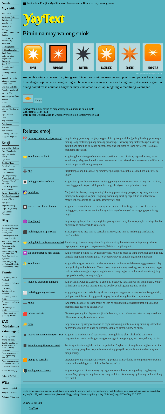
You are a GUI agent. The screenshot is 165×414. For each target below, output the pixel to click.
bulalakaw (33, 192)
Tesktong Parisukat (9, 50)
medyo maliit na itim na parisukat (45, 334)
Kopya (38, 100)
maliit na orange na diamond (43, 281)
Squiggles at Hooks (9, 78)
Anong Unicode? (8, 340)
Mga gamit (6, 202)
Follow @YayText (9, 376)
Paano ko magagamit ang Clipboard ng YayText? (10, 355)
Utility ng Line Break (10, 133)
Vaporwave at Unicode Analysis (10, 237)
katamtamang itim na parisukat (44, 345)
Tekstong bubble (8, 47)
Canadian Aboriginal (10, 90)
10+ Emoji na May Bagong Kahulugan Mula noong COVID (10, 244)
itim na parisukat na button (42, 206)
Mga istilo (8, 8)
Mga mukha (6, 106)
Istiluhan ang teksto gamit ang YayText (9, 314)
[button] (24, 4)
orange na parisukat (38, 359)
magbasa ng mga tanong (11, 366)
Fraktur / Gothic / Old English (10, 34)
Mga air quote (7, 130)
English (5, 388)
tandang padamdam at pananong (45, 138)
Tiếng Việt (15, 397)
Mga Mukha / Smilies (10, 148)
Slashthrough (7, 23)
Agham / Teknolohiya (10, 193)
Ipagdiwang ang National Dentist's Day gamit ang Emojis (10, 263)
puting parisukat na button (41, 181)
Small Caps (6, 53)
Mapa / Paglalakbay (9, 209)
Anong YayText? (8, 336)
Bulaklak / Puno (8, 163)
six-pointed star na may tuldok (44, 252)
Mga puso (5, 127)
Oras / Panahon (8, 172)
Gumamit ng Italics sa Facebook (10, 284)
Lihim (4, 117)
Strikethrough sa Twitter (8, 308)
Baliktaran (6, 43)
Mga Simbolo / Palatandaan (7, 213)
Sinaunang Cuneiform (10, 96)
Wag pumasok (7, 121)
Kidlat (4, 103)
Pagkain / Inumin (8, 166)
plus (30, 171)
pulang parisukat (36, 313)
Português (5, 397)
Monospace (6, 26)
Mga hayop (6, 160)
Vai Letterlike (7, 93)
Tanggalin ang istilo (9, 136)
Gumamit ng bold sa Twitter (10, 297)
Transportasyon (8, 169)
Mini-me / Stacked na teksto (10, 110)
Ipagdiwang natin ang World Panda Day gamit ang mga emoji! (10, 255)
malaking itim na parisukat (42, 231)
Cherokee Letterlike (9, 87)
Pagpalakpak (7, 124)
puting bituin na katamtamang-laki (46, 242)
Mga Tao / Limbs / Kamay (9, 155)
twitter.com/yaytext (81, 391)
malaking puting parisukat (41, 292)
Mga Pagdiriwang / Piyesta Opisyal (9, 176)
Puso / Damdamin (9, 151)
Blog (5, 220)
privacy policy (96, 394)
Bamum (5, 99)
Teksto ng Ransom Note (9, 74)
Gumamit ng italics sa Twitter (10, 303)
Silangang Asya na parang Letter (9, 82)
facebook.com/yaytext (103, 391)
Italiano (14, 393)
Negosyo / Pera (8, 199)
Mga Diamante (7, 114)
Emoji (6, 142)
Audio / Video (7, 190)
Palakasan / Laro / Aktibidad (9, 182)
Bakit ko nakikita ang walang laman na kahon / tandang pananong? (10, 346)
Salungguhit (6, 29)
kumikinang (34, 263)
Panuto (7, 272)
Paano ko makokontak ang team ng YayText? (10, 362)
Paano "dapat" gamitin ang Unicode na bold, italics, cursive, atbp (10, 229)
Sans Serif (6, 64)
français (5, 393)
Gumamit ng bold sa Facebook (10, 279)
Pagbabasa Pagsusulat (10, 196)
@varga (116, 394)
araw (30, 324)
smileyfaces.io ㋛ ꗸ (9, 370)
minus (31, 302)
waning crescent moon (39, 370)
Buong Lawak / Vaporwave (8, 68)
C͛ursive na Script (8, 17)
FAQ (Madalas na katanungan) (10, 326)
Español (14, 388)
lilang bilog (34, 221)
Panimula (6, 3)
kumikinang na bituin (39, 156)
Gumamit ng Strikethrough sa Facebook (8, 291)
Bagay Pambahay (8, 205)
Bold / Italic (6, 14)
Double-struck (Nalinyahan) (7, 39)
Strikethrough (7, 20)
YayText (33, 408)
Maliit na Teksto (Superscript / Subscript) (8, 58)
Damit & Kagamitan (10, 186)
